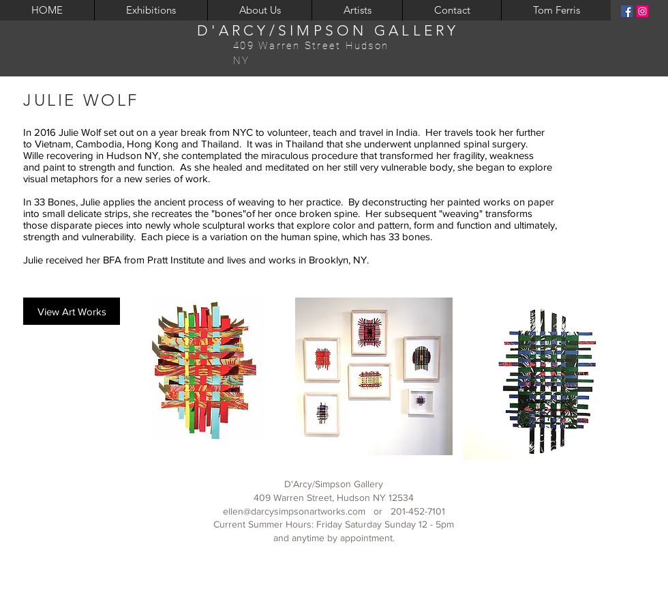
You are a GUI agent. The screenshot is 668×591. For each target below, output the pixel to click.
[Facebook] (627, 11)
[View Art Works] (71, 311)
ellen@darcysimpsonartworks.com (294, 511)
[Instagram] (642, 11)
